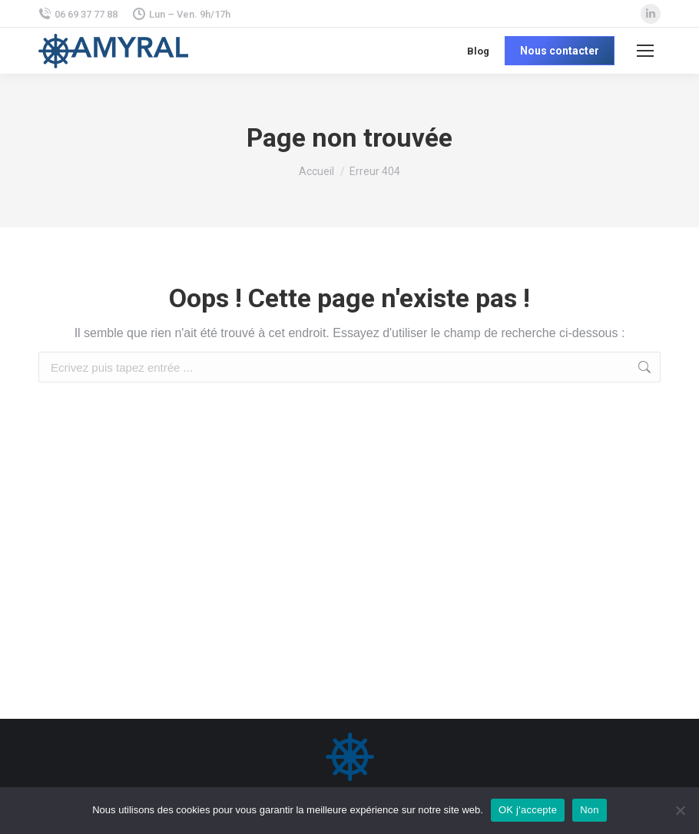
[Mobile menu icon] (645, 50)
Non (589, 810)
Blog (478, 51)
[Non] (679, 810)
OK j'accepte (528, 810)
